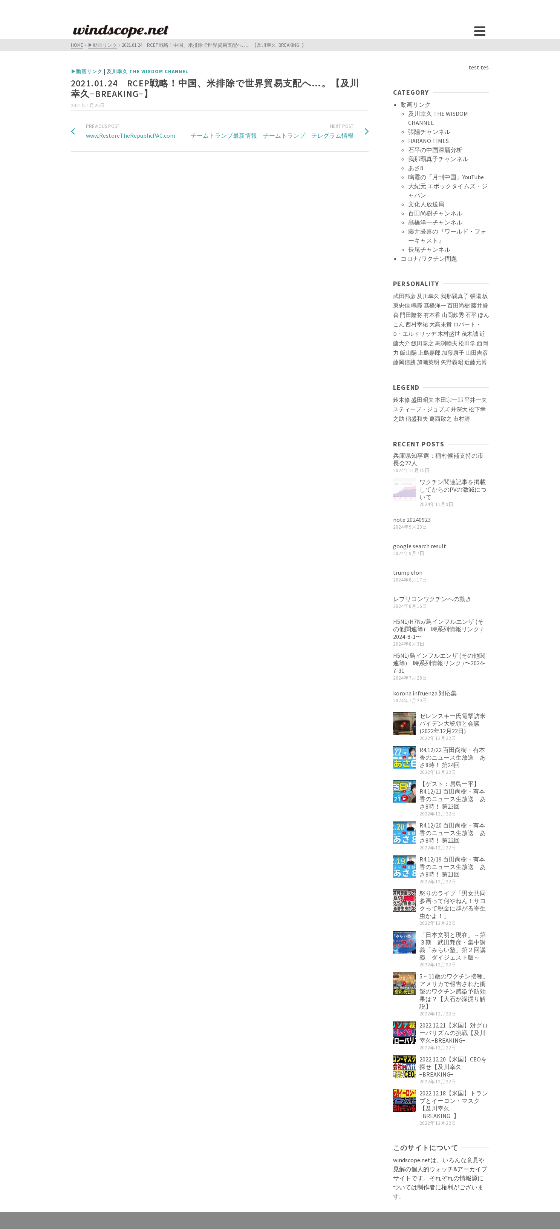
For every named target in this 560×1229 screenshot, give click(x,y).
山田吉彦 (476, 352)
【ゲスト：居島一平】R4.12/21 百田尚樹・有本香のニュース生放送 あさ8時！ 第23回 (452, 795)
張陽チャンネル (429, 131)
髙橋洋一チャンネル (435, 222)
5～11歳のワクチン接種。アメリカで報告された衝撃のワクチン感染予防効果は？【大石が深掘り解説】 (454, 991)
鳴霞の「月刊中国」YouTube (446, 177)
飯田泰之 (422, 343)
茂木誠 (469, 334)
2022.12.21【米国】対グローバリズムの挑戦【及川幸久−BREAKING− (453, 1032)
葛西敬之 (440, 418)
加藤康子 (453, 352)
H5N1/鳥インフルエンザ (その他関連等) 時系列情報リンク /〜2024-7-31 (439, 663)
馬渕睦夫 (446, 343)
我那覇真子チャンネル (438, 159)
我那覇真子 (455, 296)
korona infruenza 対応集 (425, 693)
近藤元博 (475, 362)
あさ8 (415, 168)
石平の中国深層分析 (435, 150)
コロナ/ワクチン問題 (429, 258)
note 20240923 (412, 519)
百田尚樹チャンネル (435, 213)
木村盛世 (449, 334)
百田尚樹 (458, 305)
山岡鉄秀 (453, 315)
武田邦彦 (404, 296)
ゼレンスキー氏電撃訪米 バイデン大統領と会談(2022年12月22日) (455, 723)
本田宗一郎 (449, 400)
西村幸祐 (416, 324)
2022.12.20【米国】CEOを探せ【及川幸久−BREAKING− (453, 1066)
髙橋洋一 (435, 305)
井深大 (459, 409)
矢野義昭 (452, 362)
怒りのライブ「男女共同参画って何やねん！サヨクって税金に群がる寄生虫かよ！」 (452, 904)
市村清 (461, 418)
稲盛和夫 (416, 418)
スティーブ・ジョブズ (421, 409)
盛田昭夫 (422, 400)
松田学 (467, 343)
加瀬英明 (428, 362)
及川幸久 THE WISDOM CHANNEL (147, 71)
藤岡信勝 (404, 362)
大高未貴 (440, 324)
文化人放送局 (426, 204)
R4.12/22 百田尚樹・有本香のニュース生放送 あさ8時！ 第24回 (452, 757)
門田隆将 (411, 315)
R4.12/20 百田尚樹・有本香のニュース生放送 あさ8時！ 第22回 (452, 832)
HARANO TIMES (428, 141)
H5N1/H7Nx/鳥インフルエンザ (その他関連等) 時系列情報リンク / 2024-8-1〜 (438, 629)
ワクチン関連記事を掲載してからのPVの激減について (453, 489)
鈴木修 (401, 400)
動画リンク (416, 104)
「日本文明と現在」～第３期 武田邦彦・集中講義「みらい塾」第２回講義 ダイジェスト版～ (452, 946)
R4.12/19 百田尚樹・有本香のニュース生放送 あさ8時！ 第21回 (452, 866)
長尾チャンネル (429, 249)
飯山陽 (408, 352)
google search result (419, 546)
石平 (471, 315)
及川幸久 (428, 296)
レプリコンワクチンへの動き (432, 599)
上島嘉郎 (429, 352)
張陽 (475, 296)
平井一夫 (475, 400)
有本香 (432, 315)
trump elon (407, 572)
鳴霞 (416, 305)
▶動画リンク (87, 71)
